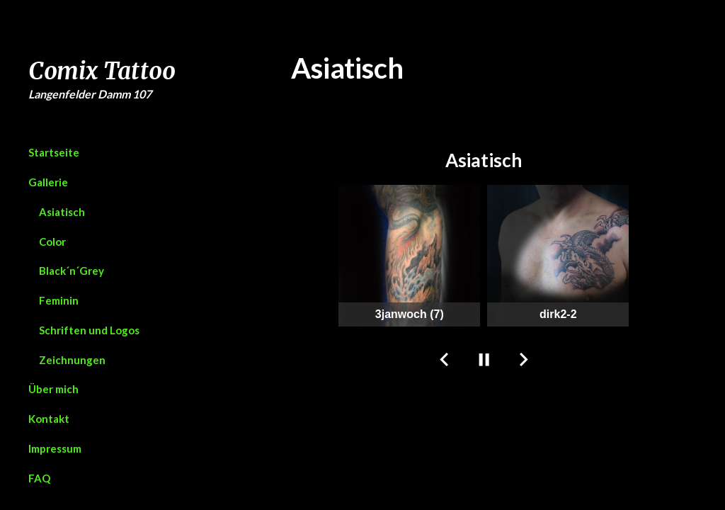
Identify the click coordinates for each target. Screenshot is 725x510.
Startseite (53, 152)
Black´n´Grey (71, 270)
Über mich (53, 388)
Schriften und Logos (89, 330)
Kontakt (48, 418)
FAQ (39, 478)
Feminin (59, 300)
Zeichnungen (72, 359)
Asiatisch (62, 211)
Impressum (54, 448)
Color (52, 241)
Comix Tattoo (102, 71)
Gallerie (48, 182)
